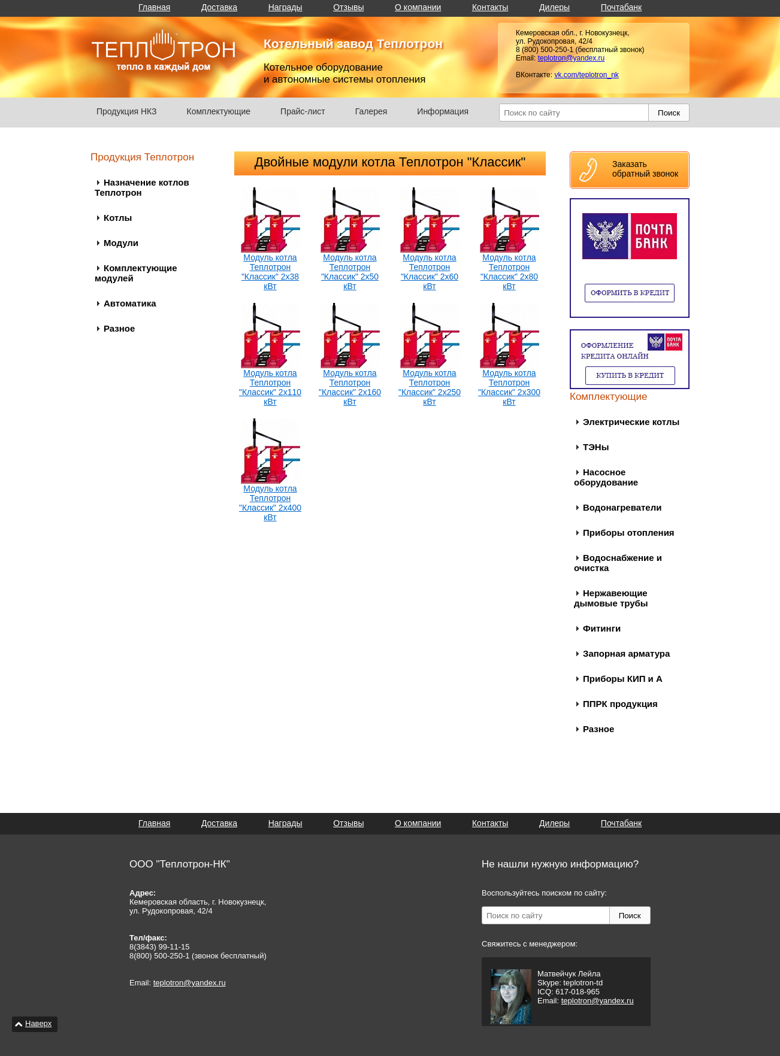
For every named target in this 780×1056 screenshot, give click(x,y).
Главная (154, 7)
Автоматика (130, 303)
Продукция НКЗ (126, 111)
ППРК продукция (620, 704)
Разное (119, 328)
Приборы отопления (629, 532)
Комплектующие (219, 111)
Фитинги (602, 628)
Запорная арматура (626, 653)
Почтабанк (621, 7)
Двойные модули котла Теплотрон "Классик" (390, 161)
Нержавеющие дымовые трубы (611, 598)
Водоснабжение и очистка (618, 563)
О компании (418, 7)
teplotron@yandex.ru (571, 58)
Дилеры (554, 7)
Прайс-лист (302, 111)
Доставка (219, 7)
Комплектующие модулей (136, 273)
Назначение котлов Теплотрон (142, 187)
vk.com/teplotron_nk (586, 75)
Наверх (38, 1023)
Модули (121, 243)
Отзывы (348, 7)
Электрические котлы (631, 422)
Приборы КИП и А (623, 678)
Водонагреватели (622, 507)
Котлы (118, 218)
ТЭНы (596, 447)
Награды (285, 7)
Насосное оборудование (606, 477)
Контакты (490, 7)
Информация (442, 111)
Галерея (371, 111)
